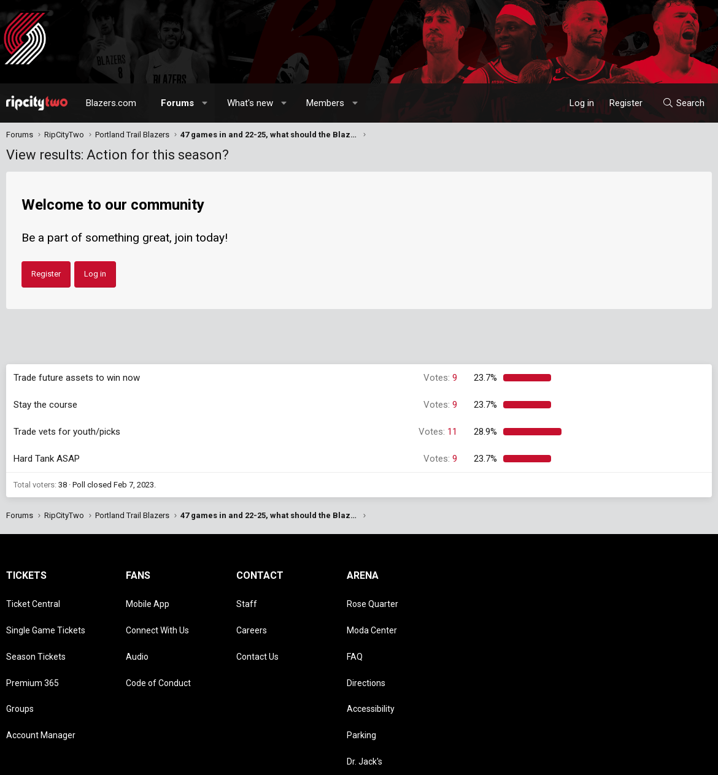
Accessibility (371, 670)
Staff (246, 599)
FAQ (355, 634)
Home (679, 759)
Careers (251, 617)
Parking (361, 687)
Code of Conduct (158, 652)
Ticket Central (33, 599)
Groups (20, 670)
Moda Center (372, 617)
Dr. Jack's (364, 705)
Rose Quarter (372, 599)
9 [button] (440, 377)
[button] (205, 103)
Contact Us (257, 634)
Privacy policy (614, 759)
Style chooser (431, 759)
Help (653, 759)
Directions (366, 652)
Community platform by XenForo (107, 759)
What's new (250, 103)
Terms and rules (554, 759)
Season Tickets (36, 634)
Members (325, 103)
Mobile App (147, 599)
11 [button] (438, 431)
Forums (177, 103)
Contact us (500, 759)
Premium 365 (32, 652)
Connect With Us (157, 617)
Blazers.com (111, 103)
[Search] (683, 103)
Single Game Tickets (45, 617)
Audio (137, 634)
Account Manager (40, 687)
